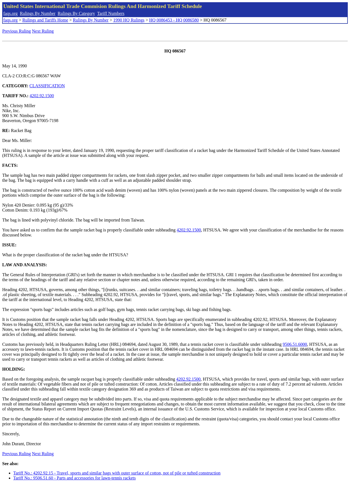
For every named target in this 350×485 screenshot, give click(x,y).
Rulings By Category (76, 13)
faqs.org (10, 13)
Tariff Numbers (110, 13)
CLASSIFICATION (47, 85)
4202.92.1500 (42, 95)
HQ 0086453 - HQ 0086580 (174, 20)
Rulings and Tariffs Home (45, 20)
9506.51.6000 (295, 344)
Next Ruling (43, 31)
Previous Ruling (16, 31)
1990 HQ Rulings (129, 20)
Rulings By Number (38, 13)
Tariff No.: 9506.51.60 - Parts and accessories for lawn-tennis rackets (74, 478)
